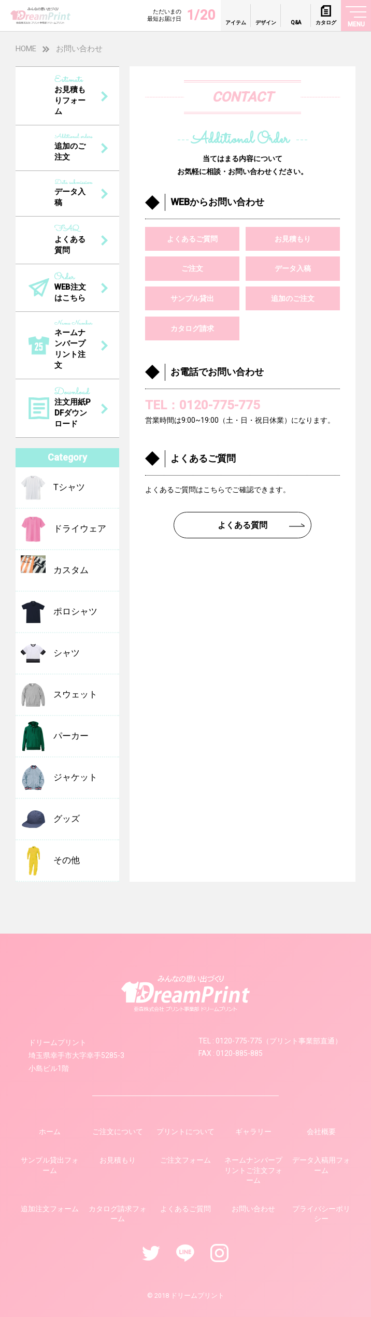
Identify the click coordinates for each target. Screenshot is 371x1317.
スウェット (59, 695)
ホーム (50, 1131)
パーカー (55, 736)
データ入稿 (293, 268)
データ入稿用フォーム (321, 1165)
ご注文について (117, 1131)
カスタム (55, 570)
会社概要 (321, 1131)
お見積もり (293, 239)
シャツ (50, 653)
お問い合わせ (253, 1209)
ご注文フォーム (185, 1160)
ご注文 (192, 268)
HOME (26, 48)
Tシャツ (53, 488)
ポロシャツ (59, 612)
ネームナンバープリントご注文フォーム (253, 1170)
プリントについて (185, 1131)
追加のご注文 (293, 298)
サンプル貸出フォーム (50, 1165)
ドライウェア (63, 529)
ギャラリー (253, 1131)
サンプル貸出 (192, 298)
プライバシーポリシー (321, 1214)
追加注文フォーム (50, 1209)
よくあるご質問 (192, 239)
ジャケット (59, 778)
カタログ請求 (192, 328)
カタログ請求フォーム (118, 1214)
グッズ (50, 819)
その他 (50, 861)
